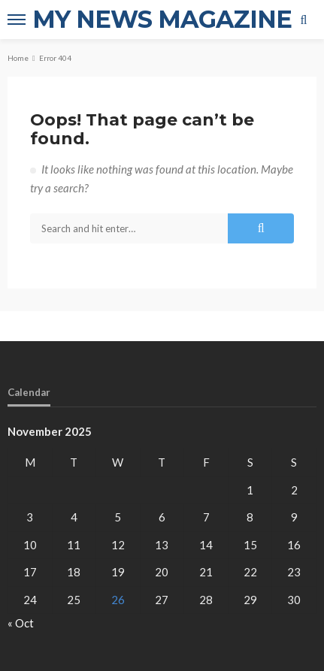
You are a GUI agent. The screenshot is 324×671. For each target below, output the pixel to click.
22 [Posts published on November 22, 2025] (250, 572)
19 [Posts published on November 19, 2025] (118, 572)
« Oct (21, 623)
